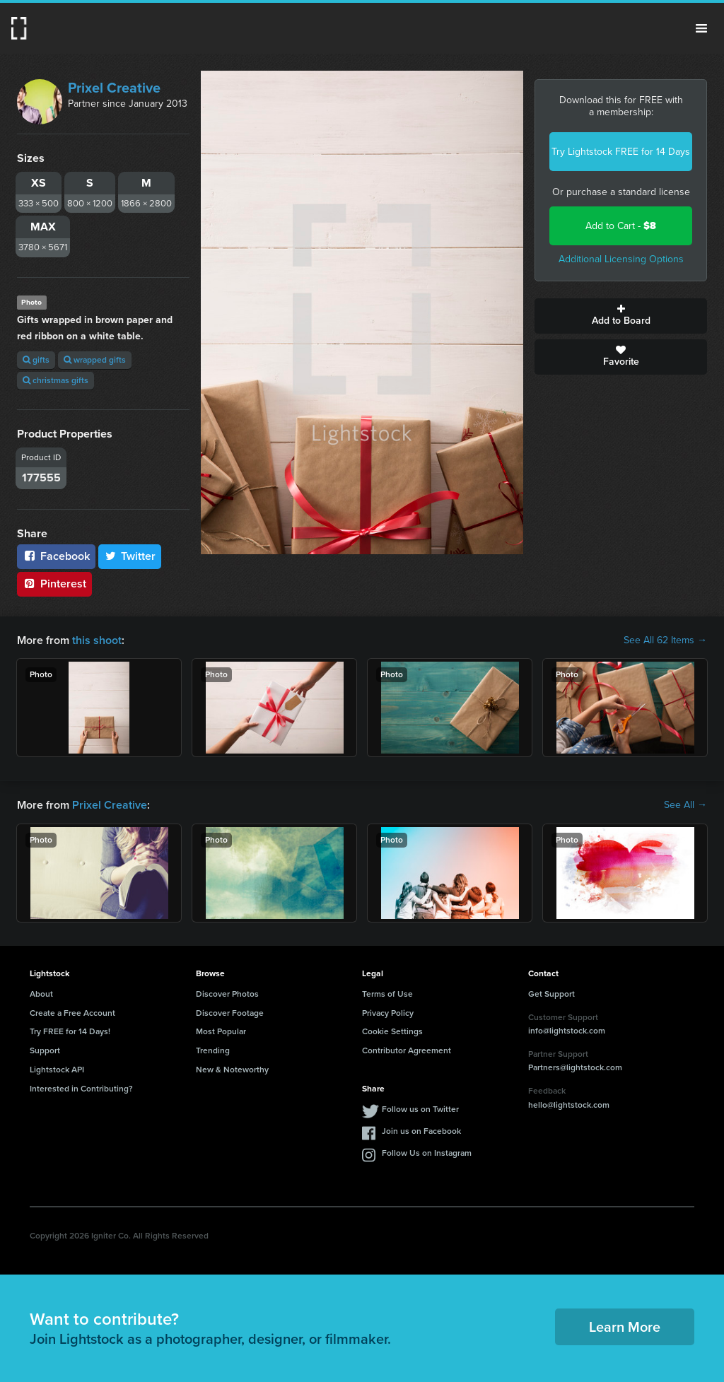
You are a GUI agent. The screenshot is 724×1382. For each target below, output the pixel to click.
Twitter (130, 556)
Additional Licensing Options (621, 259)
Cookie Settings (392, 1031)
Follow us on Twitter (420, 1109)
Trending (213, 1050)
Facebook (56, 556)
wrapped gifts (95, 359)
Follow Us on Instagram (427, 1153)
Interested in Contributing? (81, 1088)
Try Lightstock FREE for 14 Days (620, 151)
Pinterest (54, 583)
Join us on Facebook (421, 1131)
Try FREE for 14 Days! (70, 1031)
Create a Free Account (72, 1013)
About (41, 994)
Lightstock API (57, 1069)
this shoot (97, 640)
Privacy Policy (388, 1013)
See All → (685, 805)
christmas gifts (55, 380)
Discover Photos (227, 994)
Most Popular (221, 1031)
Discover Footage (230, 1013)
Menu (701, 28)
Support (45, 1050)
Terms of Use (387, 994)
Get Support (551, 994)
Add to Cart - (620, 225)
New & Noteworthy (232, 1069)
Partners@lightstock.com (575, 1067)
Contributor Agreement (406, 1050)
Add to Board (620, 316)
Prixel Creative (114, 87)
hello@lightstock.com (568, 1105)
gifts (36, 359)
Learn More (624, 1326)
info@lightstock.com (566, 1030)
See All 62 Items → (665, 640)
